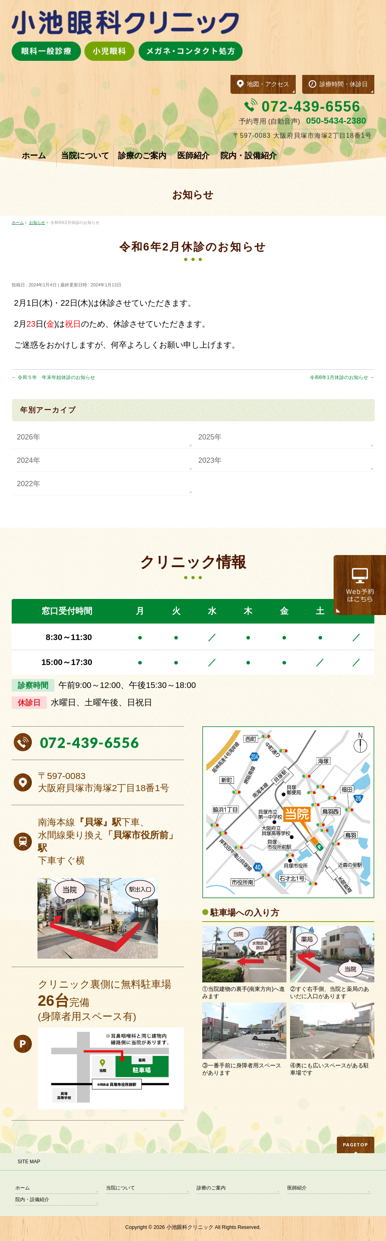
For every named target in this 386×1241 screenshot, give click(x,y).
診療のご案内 (211, 1188)
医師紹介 (297, 1188)
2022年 (28, 484)
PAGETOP (355, 1144)
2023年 (210, 460)
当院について (120, 1188)
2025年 (210, 437)
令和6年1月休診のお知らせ (342, 377)
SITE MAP (29, 1161)
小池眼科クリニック (190, 1227)
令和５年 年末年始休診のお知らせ (53, 377)
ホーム (22, 1188)
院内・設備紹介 (32, 1199)
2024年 (28, 460)
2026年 (28, 437)
